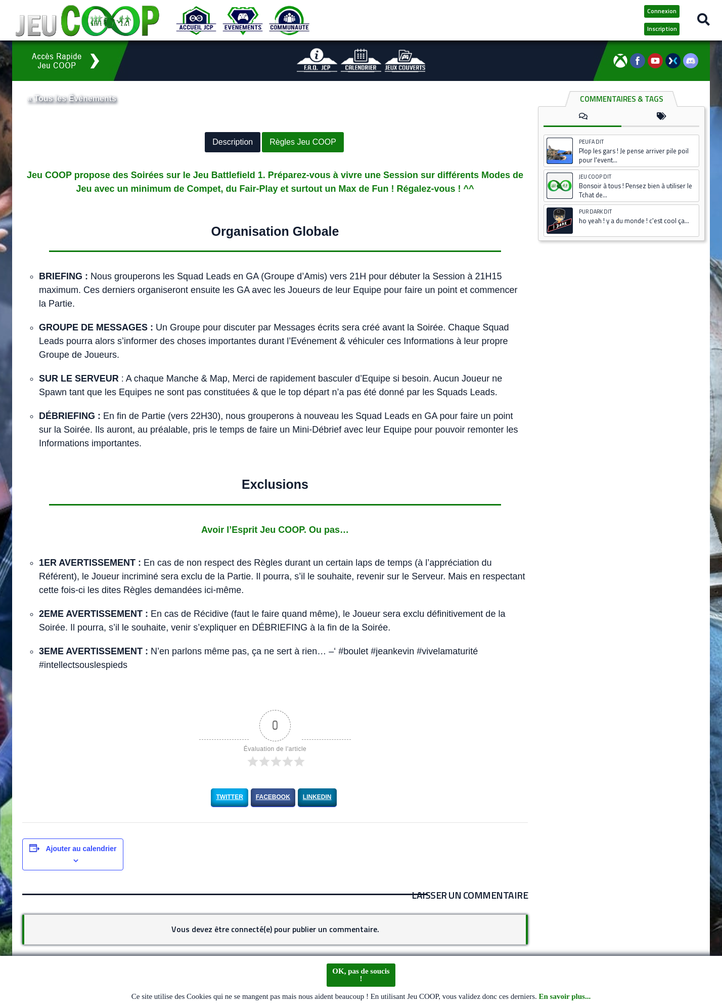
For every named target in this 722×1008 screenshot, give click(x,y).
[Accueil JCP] (196, 20)
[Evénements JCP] (242, 20)
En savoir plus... (565, 996)
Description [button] (232, 142)
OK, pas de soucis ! (360, 975)
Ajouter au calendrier (81, 848)
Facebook (273, 797)
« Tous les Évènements (71, 98)
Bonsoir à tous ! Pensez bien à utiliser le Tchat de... (635, 190)
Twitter (229, 797)
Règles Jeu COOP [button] (302, 142)
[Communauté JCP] (289, 20)
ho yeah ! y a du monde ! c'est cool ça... (634, 221)
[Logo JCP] (87, 20)
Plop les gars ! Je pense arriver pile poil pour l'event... (634, 155)
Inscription (662, 28)
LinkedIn (317, 797)
